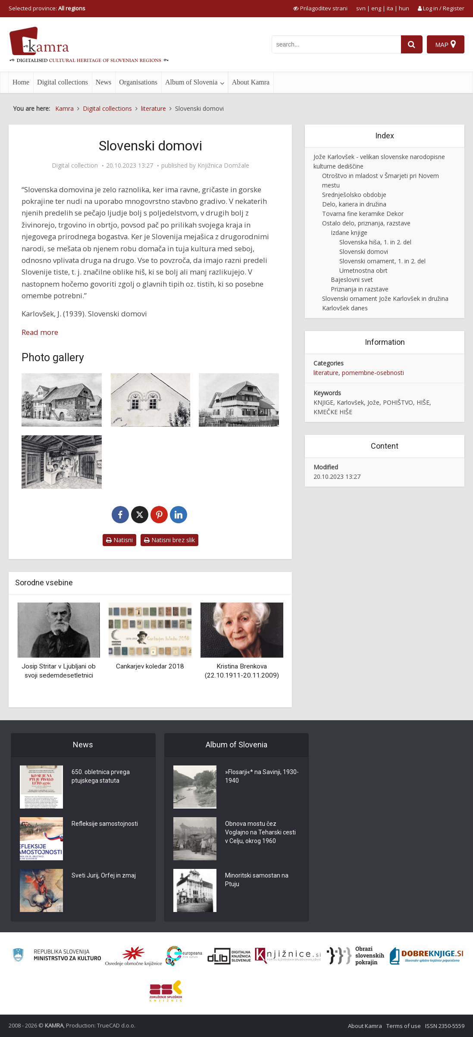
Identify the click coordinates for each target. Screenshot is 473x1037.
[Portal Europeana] (184, 956)
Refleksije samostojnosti (105, 823)
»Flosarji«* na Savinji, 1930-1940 (262, 776)
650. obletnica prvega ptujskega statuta (101, 776)
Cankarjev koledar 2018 (150, 666)
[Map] (445, 44)
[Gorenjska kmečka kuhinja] (62, 462)
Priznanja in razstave (359, 289)
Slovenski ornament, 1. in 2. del (382, 261)
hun (404, 8)
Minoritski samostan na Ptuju (256, 879)
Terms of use (403, 1026)
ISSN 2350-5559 (444, 1026)
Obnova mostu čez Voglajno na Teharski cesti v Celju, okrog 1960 (260, 832)
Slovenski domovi (363, 251)
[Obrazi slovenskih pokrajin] (355, 956)
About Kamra (251, 82)
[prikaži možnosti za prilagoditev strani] (320, 8)
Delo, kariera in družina (354, 204)
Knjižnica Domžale (223, 165)
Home (21, 82)
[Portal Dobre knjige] (426, 956)
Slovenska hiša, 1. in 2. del (375, 242)
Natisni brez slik (169, 540)
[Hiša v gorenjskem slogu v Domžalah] (239, 400)
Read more (40, 332)
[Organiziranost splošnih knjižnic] (134, 956)
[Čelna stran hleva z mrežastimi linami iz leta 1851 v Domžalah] (150, 400)
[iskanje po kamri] (336, 44)
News (103, 82)
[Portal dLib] (229, 956)
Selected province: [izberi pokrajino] (47, 8)
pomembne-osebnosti (373, 373)
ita (390, 8)
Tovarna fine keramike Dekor (363, 213)
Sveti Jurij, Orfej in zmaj (104, 875)
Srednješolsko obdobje (354, 195)
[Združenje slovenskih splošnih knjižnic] (287, 956)
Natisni (119, 540)
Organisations (138, 82)
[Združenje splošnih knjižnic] (166, 991)
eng (376, 8)
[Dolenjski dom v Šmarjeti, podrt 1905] (62, 400)
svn (361, 8)
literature (325, 373)
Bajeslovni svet (352, 279)
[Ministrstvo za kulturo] (56, 956)
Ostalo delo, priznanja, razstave (366, 223)
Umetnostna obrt (363, 270)
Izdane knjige (349, 232)
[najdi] (412, 44)
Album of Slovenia (191, 82)
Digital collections (62, 82)
